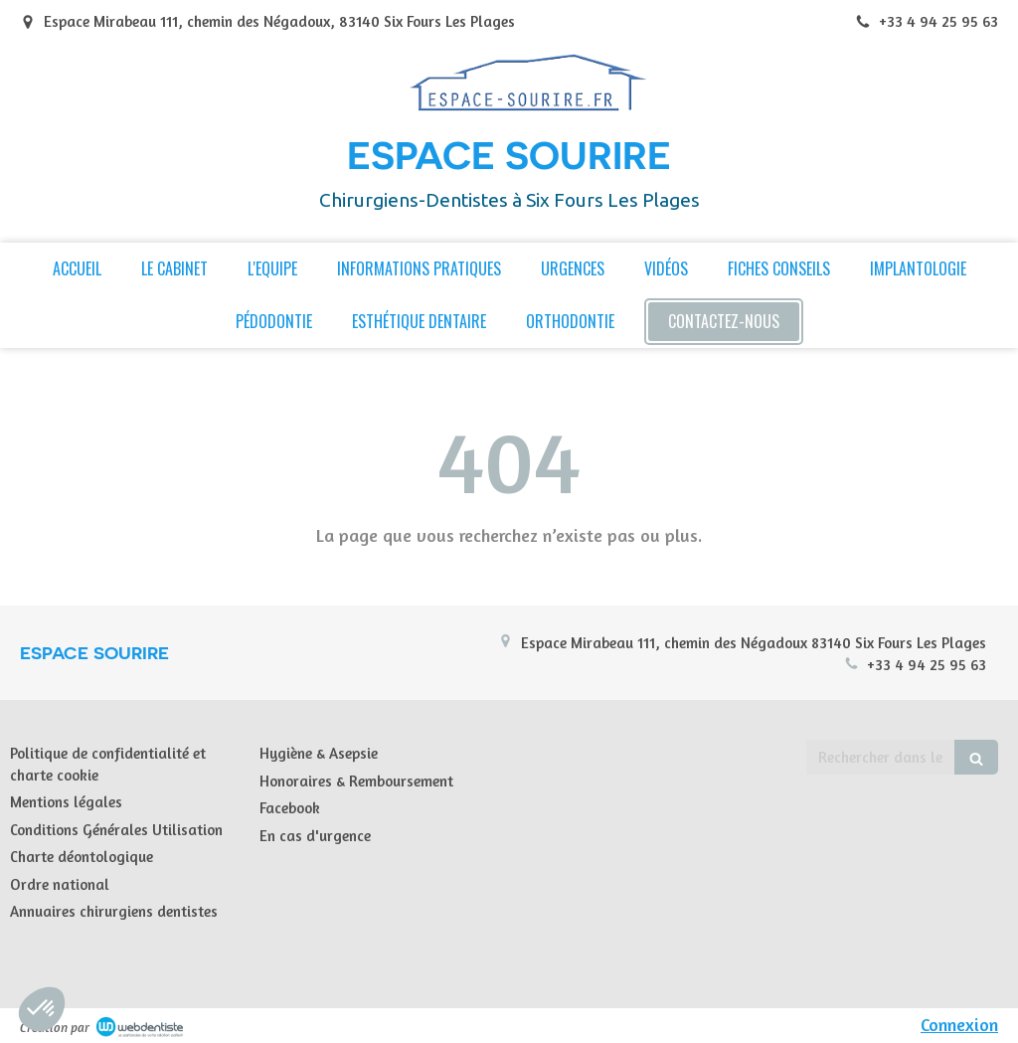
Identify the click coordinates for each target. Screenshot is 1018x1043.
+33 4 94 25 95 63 (926, 664)
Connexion (959, 1024)
